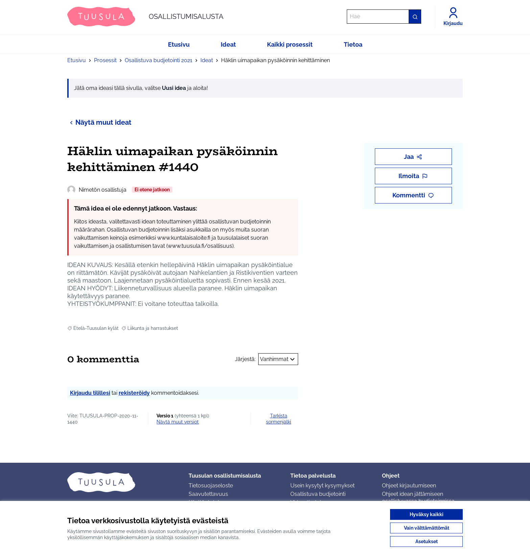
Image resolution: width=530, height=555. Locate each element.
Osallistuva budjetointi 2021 (158, 60)
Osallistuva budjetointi (317, 494)
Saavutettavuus (208, 494)
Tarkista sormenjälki (278, 419)
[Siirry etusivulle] (145, 16)
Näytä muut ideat (99, 122)
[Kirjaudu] (453, 16)
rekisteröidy (134, 393)
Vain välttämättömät (426, 528)
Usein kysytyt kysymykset (322, 485)
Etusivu (76, 60)
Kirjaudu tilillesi (90, 393)
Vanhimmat (278, 359)
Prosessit (105, 60)
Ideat (206, 60)
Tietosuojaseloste (211, 485)
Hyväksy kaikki (426, 514)
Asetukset (426, 541)
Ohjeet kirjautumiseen (409, 485)
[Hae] (384, 16)
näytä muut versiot (177, 422)
